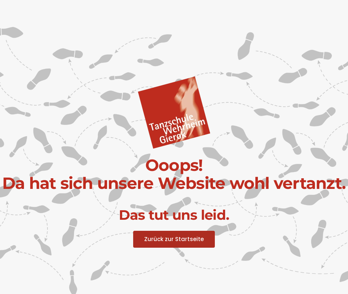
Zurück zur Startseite (174, 239)
